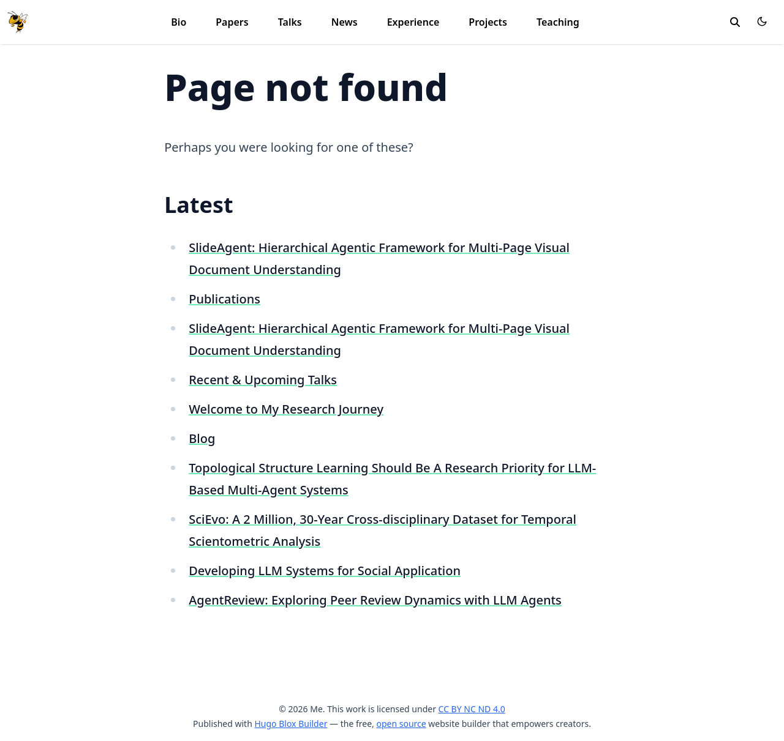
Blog (202, 438)
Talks (290, 22)
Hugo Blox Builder (290, 723)
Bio (178, 22)
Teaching (558, 22)
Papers (232, 22)
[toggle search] (735, 22)
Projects (488, 22)
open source (401, 723)
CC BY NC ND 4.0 (472, 709)
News (344, 22)
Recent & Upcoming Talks (263, 379)
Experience (413, 22)
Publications (224, 299)
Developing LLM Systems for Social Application (325, 570)
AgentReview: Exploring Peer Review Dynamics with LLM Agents (375, 600)
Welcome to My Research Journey (286, 409)
